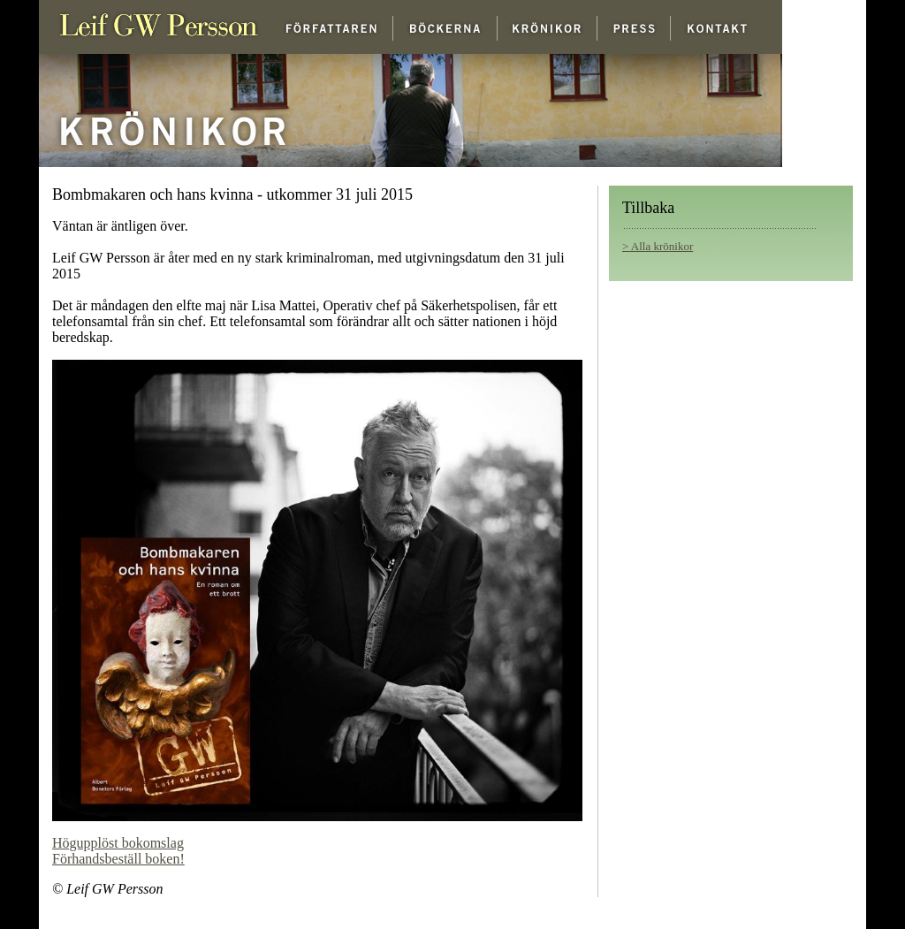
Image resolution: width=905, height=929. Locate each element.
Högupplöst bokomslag (118, 842)
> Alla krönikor (657, 246)
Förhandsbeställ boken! (118, 858)
